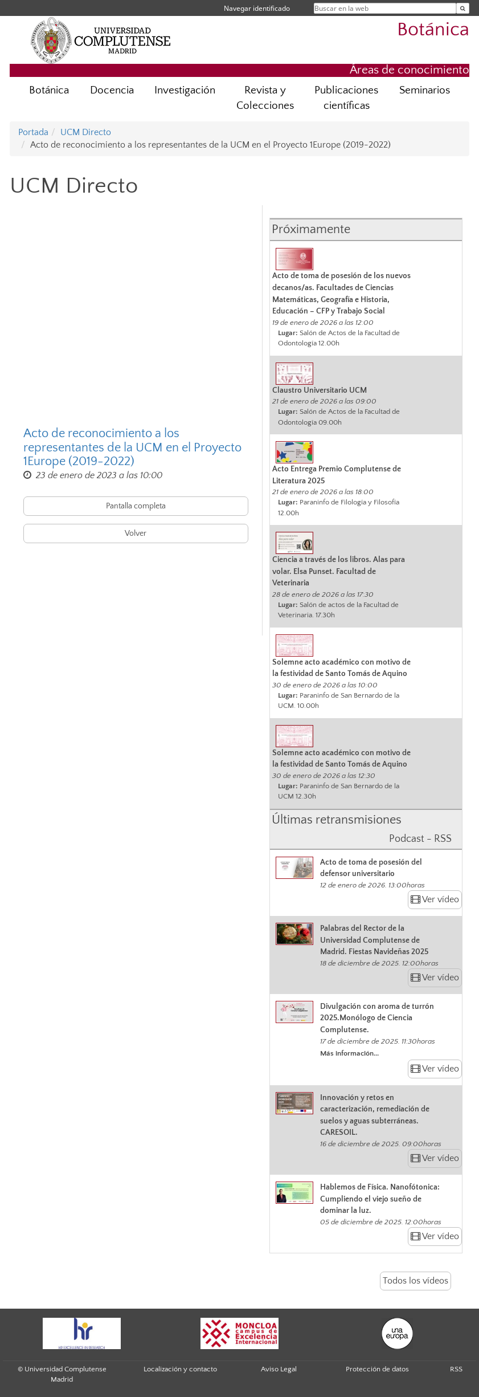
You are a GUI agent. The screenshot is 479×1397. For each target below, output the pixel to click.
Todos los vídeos (415, 1281)
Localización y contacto (180, 1369)
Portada (33, 132)
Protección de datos (377, 1369)
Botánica (433, 29)
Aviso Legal (279, 1369)
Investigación (184, 90)
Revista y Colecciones (265, 98)
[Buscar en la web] (462, 8)
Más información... (349, 1053)
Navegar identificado (257, 8)
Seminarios (424, 90)
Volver (135, 533)
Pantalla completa (136, 506)
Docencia (112, 90)
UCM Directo (85, 132)
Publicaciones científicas (346, 98)
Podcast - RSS (420, 839)
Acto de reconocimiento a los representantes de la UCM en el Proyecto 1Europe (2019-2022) (132, 447)
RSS (456, 1369)
